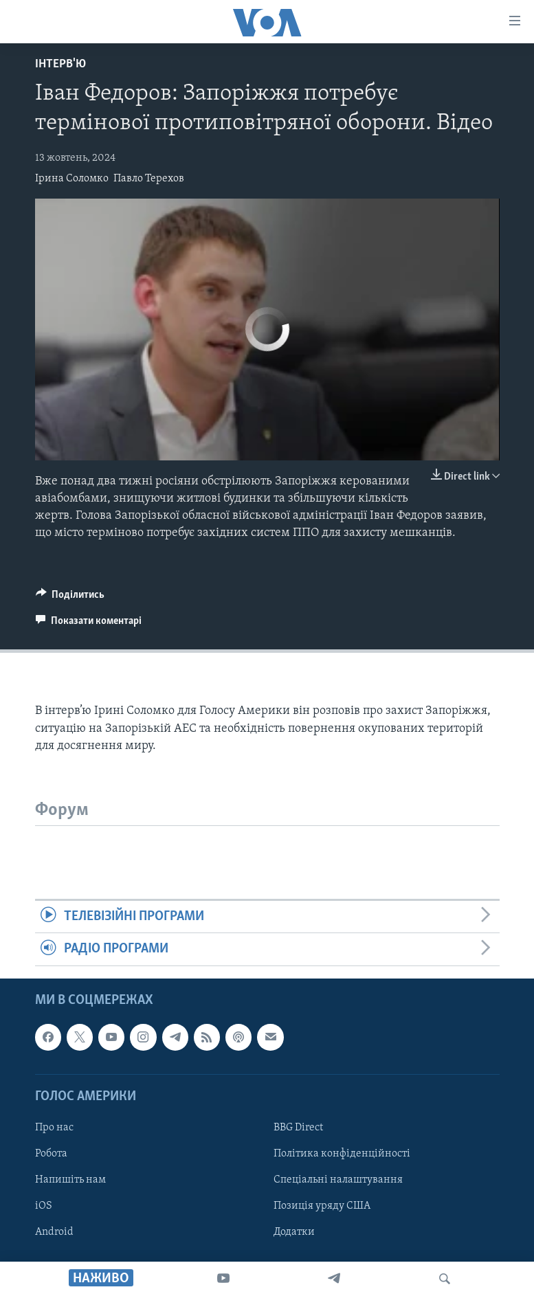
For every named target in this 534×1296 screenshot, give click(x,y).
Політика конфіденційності (342, 1153)
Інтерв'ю (60, 64)
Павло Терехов (148, 178)
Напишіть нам (70, 1179)
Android (54, 1232)
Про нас (54, 1127)
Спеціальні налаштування (338, 1179)
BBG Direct (298, 1127)
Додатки (294, 1232)
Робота (51, 1153)
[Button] (70, 598)
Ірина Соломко (72, 178)
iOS (43, 1205)
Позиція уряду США (322, 1205)
